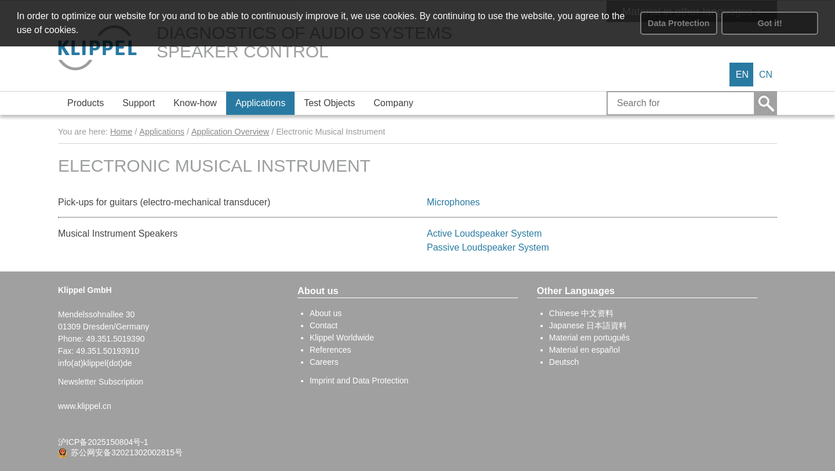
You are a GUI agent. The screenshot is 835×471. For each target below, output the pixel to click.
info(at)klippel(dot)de (95, 363)
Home (121, 131)
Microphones (453, 202)
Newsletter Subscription (100, 381)
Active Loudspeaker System (484, 233)
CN (765, 74)
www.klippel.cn (84, 406)
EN (742, 74)
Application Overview (230, 131)
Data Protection (678, 23)
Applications (161, 131)
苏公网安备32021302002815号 (127, 452)
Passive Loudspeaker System (488, 247)
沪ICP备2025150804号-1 (103, 442)
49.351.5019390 (115, 338)
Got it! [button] (770, 23)
